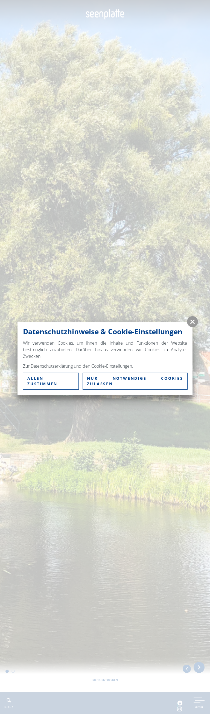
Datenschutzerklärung (52, 366)
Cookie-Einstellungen (111, 366)
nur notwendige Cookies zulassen (135, 381)
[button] (192, 321)
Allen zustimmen (42, 381)
